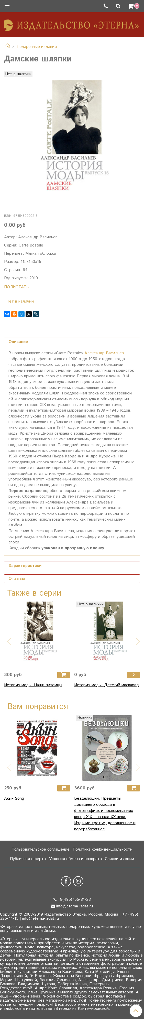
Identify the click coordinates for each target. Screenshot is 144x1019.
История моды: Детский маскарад (106, 685)
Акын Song (14, 798)
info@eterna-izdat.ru (74, 906)
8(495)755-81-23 (75, 900)
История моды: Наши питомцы (33, 685)
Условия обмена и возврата (75, 859)
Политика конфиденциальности (102, 849)
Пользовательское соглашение (41, 849)
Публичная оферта (28, 859)
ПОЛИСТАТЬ (16, 287)
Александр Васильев (104, 353)
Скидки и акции (119, 859)
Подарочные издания (37, 47)
